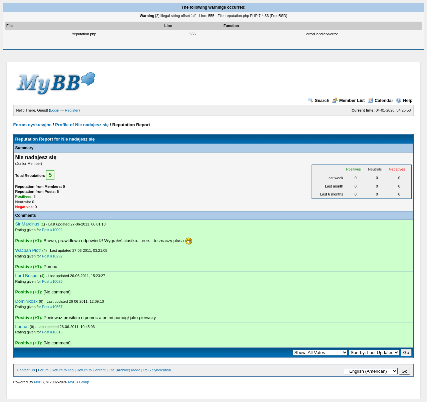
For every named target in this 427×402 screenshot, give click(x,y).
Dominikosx (26, 301)
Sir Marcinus (27, 223)
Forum (43, 370)
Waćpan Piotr (28, 250)
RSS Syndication (157, 370)
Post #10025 (52, 281)
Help (404, 100)
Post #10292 (52, 256)
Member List (348, 100)
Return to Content (91, 370)
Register (72, 110)
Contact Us (26, 370)
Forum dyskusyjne (32, 124)
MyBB (39, 382)
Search (318, 100)
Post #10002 (52, 230)
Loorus (22, 326)
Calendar (380, 100)
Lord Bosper (27, 275)
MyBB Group (78, 382)
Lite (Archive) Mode (124, 370)
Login (54, 110)
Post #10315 (52, 332)
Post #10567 (52, 307)
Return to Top (63, 370)
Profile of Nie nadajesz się (81, 124)
